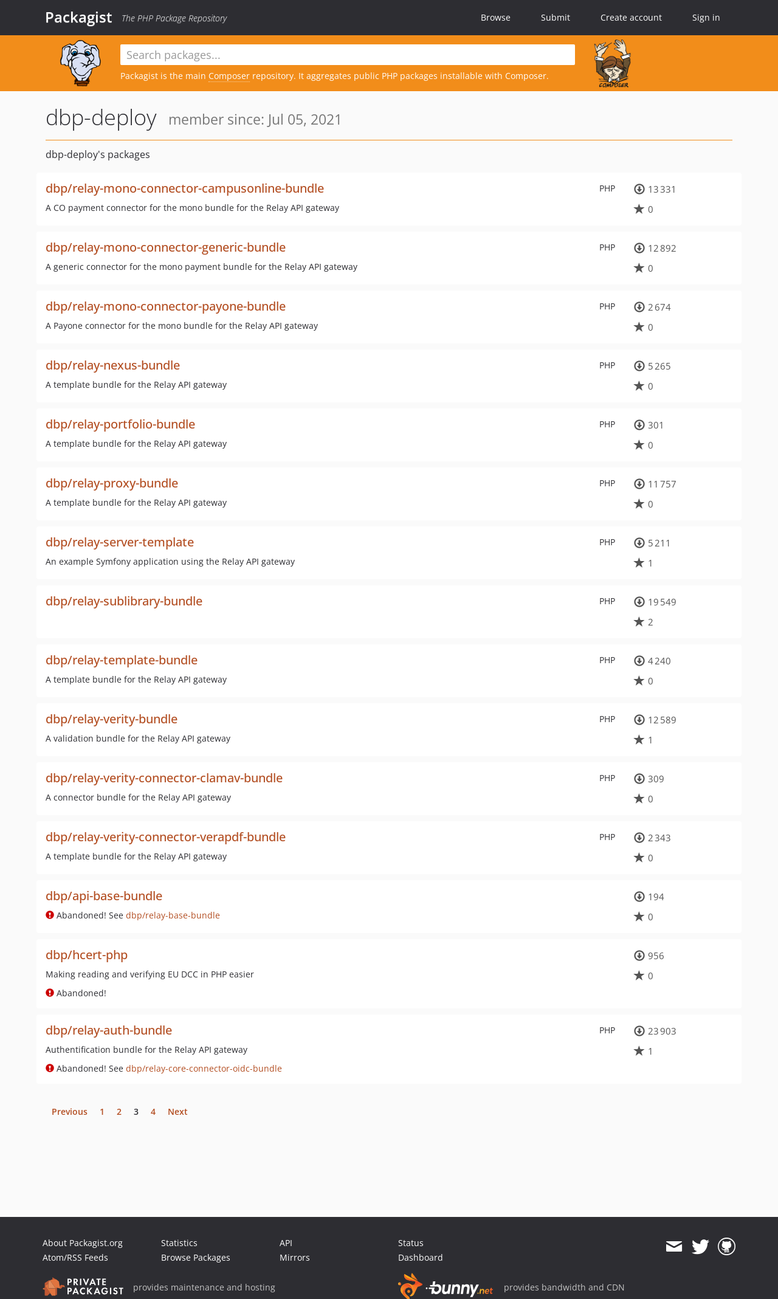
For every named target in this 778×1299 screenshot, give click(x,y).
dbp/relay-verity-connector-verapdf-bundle (166, 837)
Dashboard (420, 1257)
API (286, 1243)
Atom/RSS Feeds (75, 1257)
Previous (70, 1111)
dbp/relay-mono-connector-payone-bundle (166, 306)
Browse (496, 17)
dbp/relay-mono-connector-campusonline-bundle (185, 188)
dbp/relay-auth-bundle (109, 1030)
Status (411, 1243)
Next (178, 1111)
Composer (229, 75)
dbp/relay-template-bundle (122, 660)
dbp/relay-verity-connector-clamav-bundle (164, 778)
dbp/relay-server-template (120, 542)
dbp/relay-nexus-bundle (113, 365)
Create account (631, 17)
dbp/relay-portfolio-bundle (120, 424)
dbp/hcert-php (87, 954)
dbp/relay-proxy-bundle (112, 483)
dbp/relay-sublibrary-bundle (124, 601)
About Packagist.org (83, 1243)
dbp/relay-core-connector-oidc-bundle (204, 1068)
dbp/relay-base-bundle (173, 915)
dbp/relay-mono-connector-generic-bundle (166, 247)
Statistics (179, 1243)
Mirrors (295, 1257)
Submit (555, 17)
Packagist (78, 17)
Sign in (706, 17)
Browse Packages (195, 1257)
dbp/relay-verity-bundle (111, 719)
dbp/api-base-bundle (104, 895)
